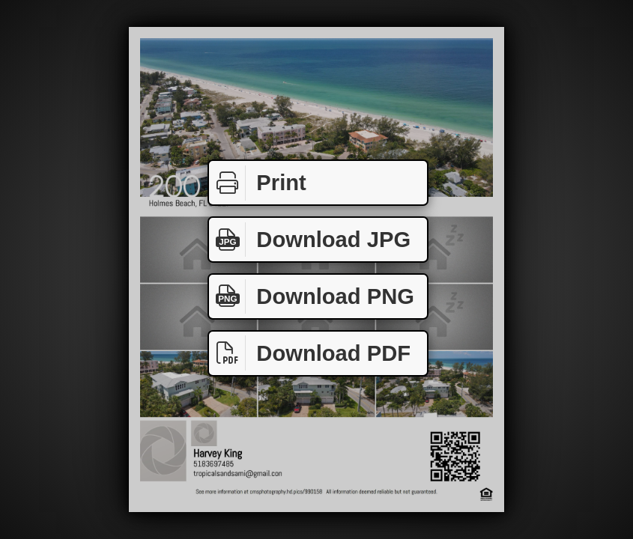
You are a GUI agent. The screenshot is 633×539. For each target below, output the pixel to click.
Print (257, 183)
